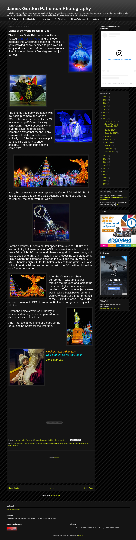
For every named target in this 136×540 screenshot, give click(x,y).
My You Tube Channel (79, 19)
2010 (105, 174)
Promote (124, 294)
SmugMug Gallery (30, 19)
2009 (105, 178)
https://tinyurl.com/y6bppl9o (110, 308)
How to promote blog (13, 509)
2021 (105, 106)
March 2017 (109, 149)
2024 (105, 97)
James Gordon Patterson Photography (49, 8)
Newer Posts (14, 488)
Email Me (108, 19)
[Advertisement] (51, 466)
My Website (13, 19)
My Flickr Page (60, 19)
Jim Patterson (54, 359)
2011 (105, 171)
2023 (105, 100)
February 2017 (110, 152)
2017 (105, 119)
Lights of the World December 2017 (30, 30)
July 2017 (108, 136)
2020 (105, 109)
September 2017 (111, 133)
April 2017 (109, 146)
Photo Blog (46, 19)
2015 (105, 159)
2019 (105, 112)
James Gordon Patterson (111, 83)
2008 (105, 181)
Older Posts (88, 488)
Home (51, 488)
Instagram (96, 19)
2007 (105, 184)
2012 (105, 168)
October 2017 (110, 130)
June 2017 (109, 139)
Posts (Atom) (55, 495)
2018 (105, 115)
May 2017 (108, 142)
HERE (119, 205)
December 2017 (111, 121)
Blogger (80, 535)
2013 (105, 165)
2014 (105, 162)
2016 (105, 156)
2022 (105, 103)
